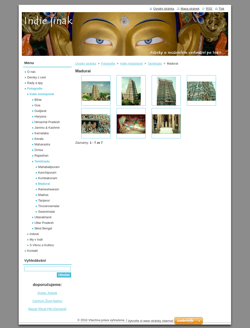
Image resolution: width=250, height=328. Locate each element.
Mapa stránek (190, 8)
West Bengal (43, 228)
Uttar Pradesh (44, 223)
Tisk (221, 8)
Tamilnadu (155, 63)
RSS (209, 8)
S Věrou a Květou (42, 245)
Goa (37, 105)
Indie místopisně (131, 63)
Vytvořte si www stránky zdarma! (150, 321)
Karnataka (41, 133)
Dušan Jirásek (47, 293)
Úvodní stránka (85, 63)
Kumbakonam (47, 178)
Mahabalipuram (48, 167)
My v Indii (36, 239)
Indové (34, 234)
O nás (31, 72)
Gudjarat (40, 111)
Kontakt (32, 250)
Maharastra (42, 144)
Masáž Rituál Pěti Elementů (47, 309)
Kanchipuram (47, 172)
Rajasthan (41, 155)
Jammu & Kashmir (47, 127)
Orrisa (38, 150)
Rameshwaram (48, 189)
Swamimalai (46, 211)
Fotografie (108, 63)
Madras (43, 195)
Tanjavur (44, 200)
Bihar (38, 99)
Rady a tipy (35, 83)
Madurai (44, 183)
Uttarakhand (42, 217)
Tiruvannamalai (48, 206)
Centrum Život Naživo (47, 301)
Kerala (38, 139)
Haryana (40, 116)
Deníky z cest (36, 77)
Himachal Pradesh (47, 122)
